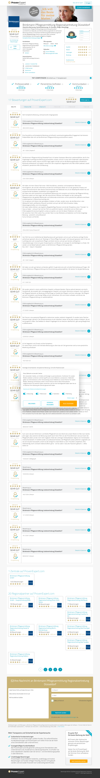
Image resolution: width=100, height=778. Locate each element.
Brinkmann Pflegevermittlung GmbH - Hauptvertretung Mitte (20, 599)
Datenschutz (83, 771)
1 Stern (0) (86, 107)
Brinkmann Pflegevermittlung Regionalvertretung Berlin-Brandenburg (48, 628)
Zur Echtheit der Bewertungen (14, 41)
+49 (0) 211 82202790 (31, 64)
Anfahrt (27, 53)
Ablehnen (31, 403)
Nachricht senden (60, 713)
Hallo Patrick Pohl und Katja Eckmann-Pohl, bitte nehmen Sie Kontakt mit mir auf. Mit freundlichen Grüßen (28, 703)
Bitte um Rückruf (59, 701)
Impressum (26, 389)
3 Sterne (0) (57, 107)
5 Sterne (81, 31)
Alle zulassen (68, 403)
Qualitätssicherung (75, 771)
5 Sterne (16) (27, 107)
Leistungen (69, 52)
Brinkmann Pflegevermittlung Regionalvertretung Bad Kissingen (78, 627)
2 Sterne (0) (72, 107)
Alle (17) (13, 107)
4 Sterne (81, 33)
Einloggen (88, 3)
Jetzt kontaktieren (83, 7)
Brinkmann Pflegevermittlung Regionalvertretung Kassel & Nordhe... (20, 628)
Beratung (68, 55)
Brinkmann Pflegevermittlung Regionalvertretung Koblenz (20, 655)
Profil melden (61, 726)
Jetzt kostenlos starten (79, 761)
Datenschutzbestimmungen (38, 389)
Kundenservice (70, 60)
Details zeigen (71, 398)
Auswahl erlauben (50, 403)
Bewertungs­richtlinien (65, 771)
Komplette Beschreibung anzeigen (32, 38)
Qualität (68, 47)
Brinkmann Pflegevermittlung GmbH (20, 577)
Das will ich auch (78, 3)
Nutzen (68, 49)
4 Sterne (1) (42, 107)
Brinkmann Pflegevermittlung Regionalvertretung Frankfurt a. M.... (77, 614)
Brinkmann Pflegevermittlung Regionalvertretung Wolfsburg (77, 599)
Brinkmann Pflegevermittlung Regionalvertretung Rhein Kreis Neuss (49, 600)
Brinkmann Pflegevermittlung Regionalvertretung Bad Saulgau (78, 641)
